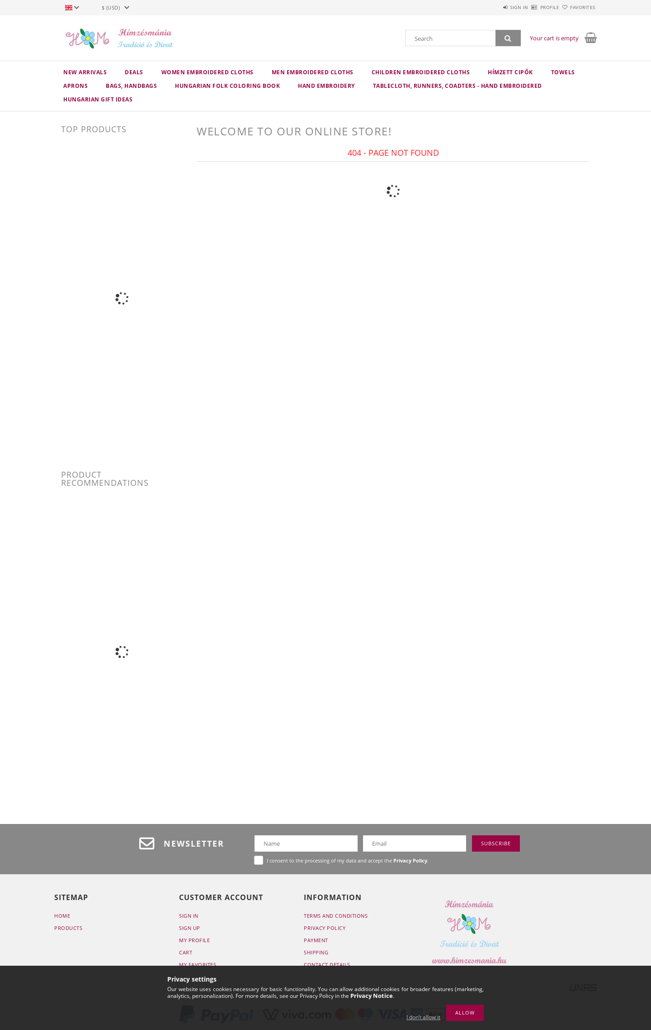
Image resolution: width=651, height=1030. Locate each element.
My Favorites (197, 964)
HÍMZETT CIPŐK (510, 72)
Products (68, 928)
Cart (185, 952)
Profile (534, 7)
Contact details (327, 964)
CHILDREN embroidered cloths (421, 72)
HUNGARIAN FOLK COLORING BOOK (227, 86)
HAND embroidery (326, 86)
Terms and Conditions (336, 915)
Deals (134, 72)
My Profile (194, 940)
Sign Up (189, 928)
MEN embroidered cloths (313, 72)
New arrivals (85, 72)
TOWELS (563, 72)
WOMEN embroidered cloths (207, 72)
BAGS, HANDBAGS (131, 86)
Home (62, 915)
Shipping (316, 952)
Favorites (577, 7)
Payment (316, 940)
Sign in (493, 7)
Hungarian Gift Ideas (97, 99)
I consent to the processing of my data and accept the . (348, 860)
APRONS (75, 86)
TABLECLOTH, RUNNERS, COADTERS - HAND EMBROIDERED (457, 86)
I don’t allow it (423, 1017)
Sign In (188, 915)
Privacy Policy (324, 928)
